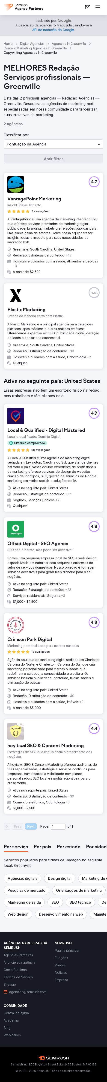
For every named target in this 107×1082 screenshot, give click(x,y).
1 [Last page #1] (72, 826)
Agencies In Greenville (69, 44)
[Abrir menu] (97, 7)
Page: (44, 826)
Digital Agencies (32, 44)
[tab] (16, 847)
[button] (53, 144)
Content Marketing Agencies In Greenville (35, 48)
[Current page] (57, 826)
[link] (87, 7)
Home (8, 44)
